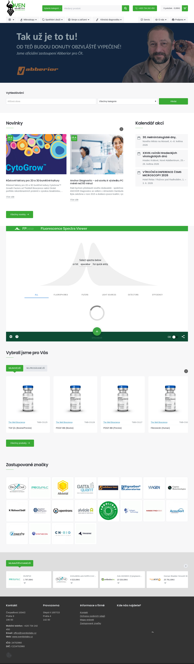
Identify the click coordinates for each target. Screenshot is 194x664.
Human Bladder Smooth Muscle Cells (177, 576)
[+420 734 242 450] (145, 8)
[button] (24, 583)
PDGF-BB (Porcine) (112, 428)
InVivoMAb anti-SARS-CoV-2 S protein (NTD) (83, 576)
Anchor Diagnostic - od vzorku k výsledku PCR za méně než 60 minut (99, 182)
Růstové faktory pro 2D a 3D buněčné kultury (32, 180)
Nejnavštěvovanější (20, 563)
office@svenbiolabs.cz (25, 633)
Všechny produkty (18, 443)
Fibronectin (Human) (160, 428)
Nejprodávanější (35, 368)
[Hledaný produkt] (125, 8)
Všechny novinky (18, 214)
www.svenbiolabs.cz (22, 636)
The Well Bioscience (16, 422)
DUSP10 (27, 576)
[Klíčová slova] (51, 101)
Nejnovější (15, 368)
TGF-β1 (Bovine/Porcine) (20, 428)
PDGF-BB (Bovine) (65, 428)
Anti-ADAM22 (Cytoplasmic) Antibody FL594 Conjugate (130, 576)
